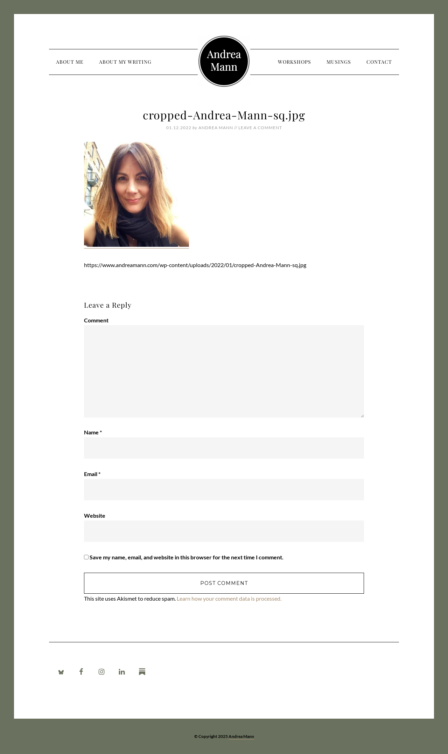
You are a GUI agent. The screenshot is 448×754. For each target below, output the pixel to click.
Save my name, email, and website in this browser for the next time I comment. (187, 557)
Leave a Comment (260, 127)
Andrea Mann (224, 61)
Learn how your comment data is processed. (229, 598)
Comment (96, 320)
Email (92, 473)
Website (94, 515)
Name (93, 432)
